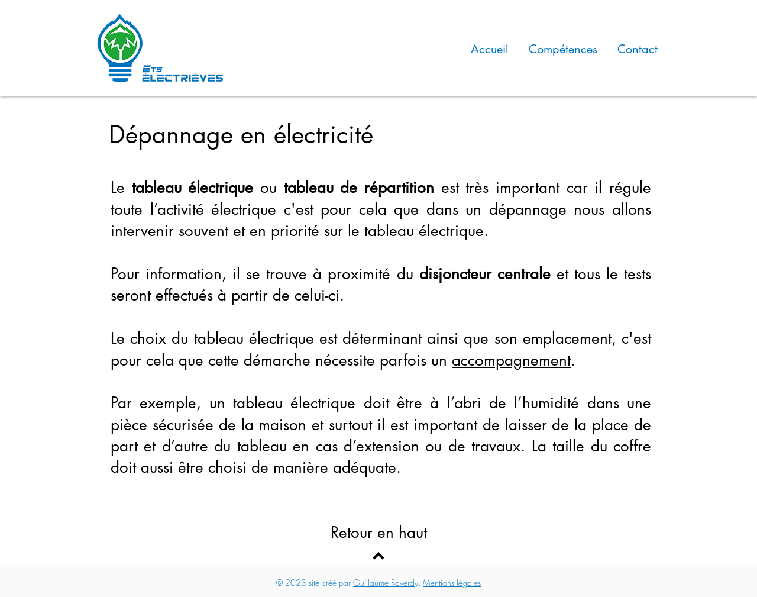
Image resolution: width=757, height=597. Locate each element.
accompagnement (511, 360)
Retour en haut (379, 532)
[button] (563, 48)
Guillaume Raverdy (385, 582)
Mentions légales (452, 582)
